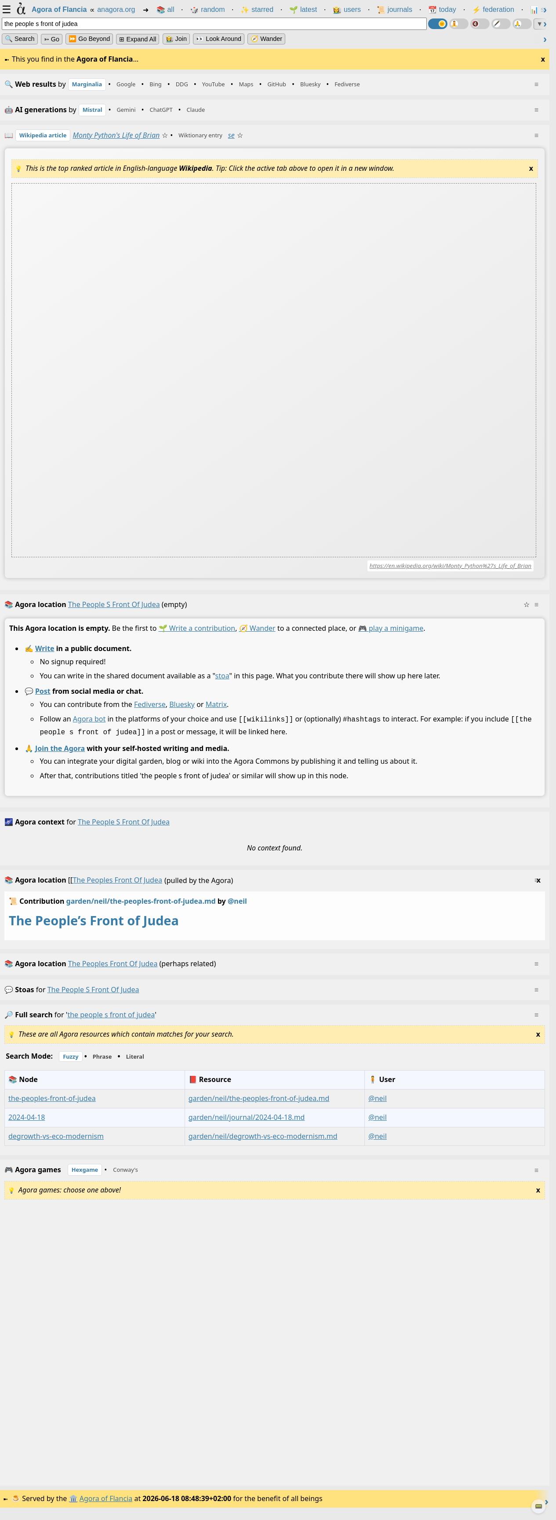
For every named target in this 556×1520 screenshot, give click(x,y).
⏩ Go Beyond (89, 38)
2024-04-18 (26, 1122)
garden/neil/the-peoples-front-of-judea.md (141, 906)
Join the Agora (60, 753)
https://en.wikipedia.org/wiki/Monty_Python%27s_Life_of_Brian (450, 573)
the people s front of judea (93, 995)
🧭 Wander (266, 38)
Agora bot (89, 726)
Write (45, 655)
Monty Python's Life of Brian (127, 141)
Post (43, 698)
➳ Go (51, 39)
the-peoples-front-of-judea (52, 1103)
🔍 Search (20, 38)
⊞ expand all (137, 39)
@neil (377, 1103)
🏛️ (74, 1506)
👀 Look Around (218, 38)
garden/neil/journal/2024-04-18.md (247, 1122)
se (254, 141)
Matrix (216, 712)
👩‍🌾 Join (176, 38)
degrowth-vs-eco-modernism (56, 1141)
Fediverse (150, 712)
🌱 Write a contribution (197, 635)
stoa (222, 683)
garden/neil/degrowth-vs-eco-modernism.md (263, 1141)
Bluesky (182, 712)
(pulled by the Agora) (272, 886)
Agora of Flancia (107, 1506)
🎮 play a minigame (390, 635)
